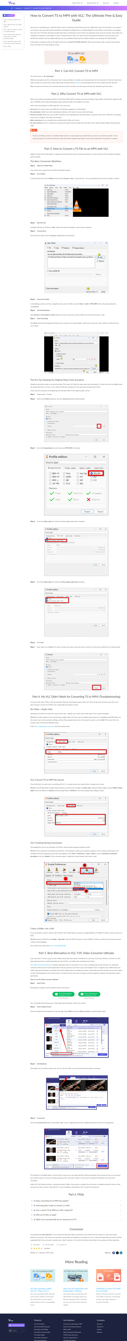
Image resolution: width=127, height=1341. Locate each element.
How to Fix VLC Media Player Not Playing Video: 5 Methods (75, 1290)
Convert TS (27, 8)
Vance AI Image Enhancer (70, 1337)
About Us (99, 1324)
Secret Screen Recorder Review (72, 1326)
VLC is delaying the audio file (44, 726)
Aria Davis (36, 1244)
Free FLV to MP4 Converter (42, 1326)
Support (116, 3)
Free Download (67, 994)
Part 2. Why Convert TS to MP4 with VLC (13, 25)
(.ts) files (78, 82)
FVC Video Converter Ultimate (40, 965)
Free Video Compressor (40, 1337)
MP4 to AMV (67, 1329)
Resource (106, 3)
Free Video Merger (39, 1335)
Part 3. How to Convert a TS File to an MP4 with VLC (13, 30)
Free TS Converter (39, 1324)
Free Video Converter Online (42, 1332)
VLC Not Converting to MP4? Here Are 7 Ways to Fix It (41, 1290)
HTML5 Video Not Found (70, 1335)
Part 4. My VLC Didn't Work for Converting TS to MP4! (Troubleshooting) (12, 36)
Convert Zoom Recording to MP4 (72, 1324)
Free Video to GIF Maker (41, 1329)
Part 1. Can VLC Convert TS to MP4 (12, 20)
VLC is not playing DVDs (58, 945)
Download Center (16, 1325)
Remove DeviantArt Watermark (72, 1332)
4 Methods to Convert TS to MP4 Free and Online (108, 1290)
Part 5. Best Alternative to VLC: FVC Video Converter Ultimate (12, 42)
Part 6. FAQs (7, 46)
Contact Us (100, 1326)
